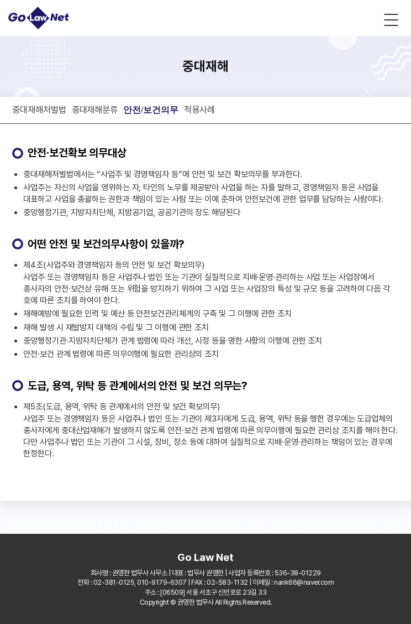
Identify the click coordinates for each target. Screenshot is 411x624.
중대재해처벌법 (39, 109)
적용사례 (199, 109)
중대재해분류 (95, 109)
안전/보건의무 (150, 110)
